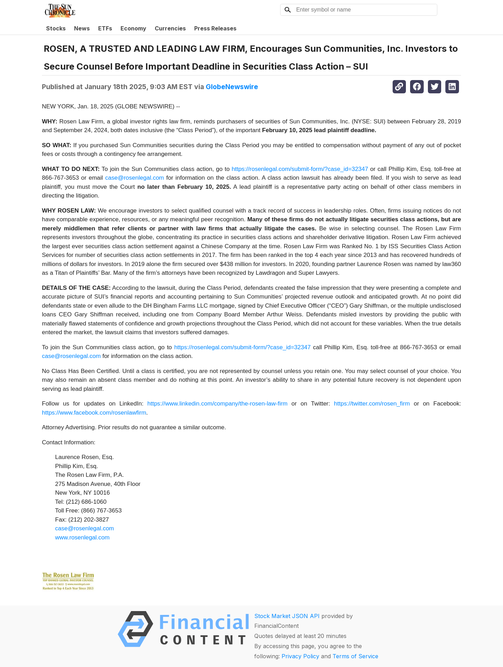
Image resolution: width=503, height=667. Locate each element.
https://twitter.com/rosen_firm (372, 403)
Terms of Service (355, 656)
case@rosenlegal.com (134, 177)
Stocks (56, 28)
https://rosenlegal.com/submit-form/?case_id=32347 (300, 169)
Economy (133, 28)
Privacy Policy (300, 656)
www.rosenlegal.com (82, 537)
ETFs (105, 28)
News (82, 28)
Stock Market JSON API (287, 615)
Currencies (170, 28)
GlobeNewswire (232, 87)
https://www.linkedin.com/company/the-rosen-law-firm (217, 403)
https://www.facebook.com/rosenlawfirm (94, 412)
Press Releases (215, 28)
